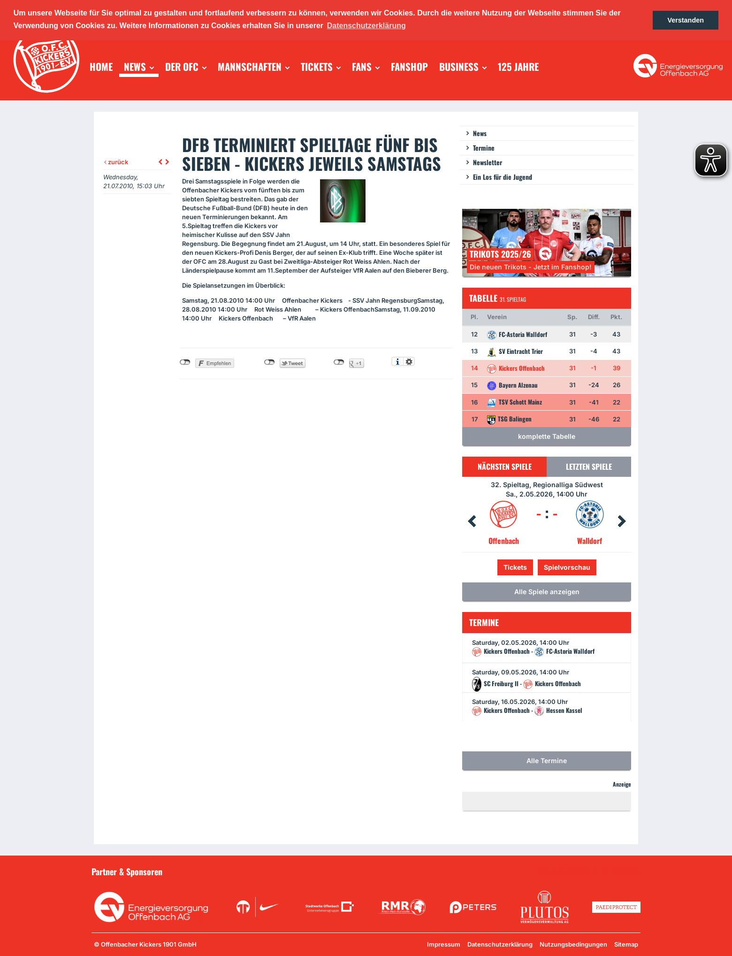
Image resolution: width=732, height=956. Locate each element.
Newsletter (487, 162)
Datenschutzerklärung (500, 944)
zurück (116, 162)
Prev (471, 521)
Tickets (515, 567)
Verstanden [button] (685, 20)
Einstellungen (409, 361)
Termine (484, 148)
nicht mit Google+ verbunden (339, 362)
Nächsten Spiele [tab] (505, 466)
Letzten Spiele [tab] (589, 466)
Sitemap (626, 944)
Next (621, 521)
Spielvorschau (567, 567)
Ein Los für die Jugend (502, 177)
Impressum (443, 944)
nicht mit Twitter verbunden (269, 362)
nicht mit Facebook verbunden (185, 362)
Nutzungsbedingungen (573, 944)
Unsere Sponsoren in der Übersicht (587, 871)
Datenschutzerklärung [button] (366, 26)
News (480, 133)
